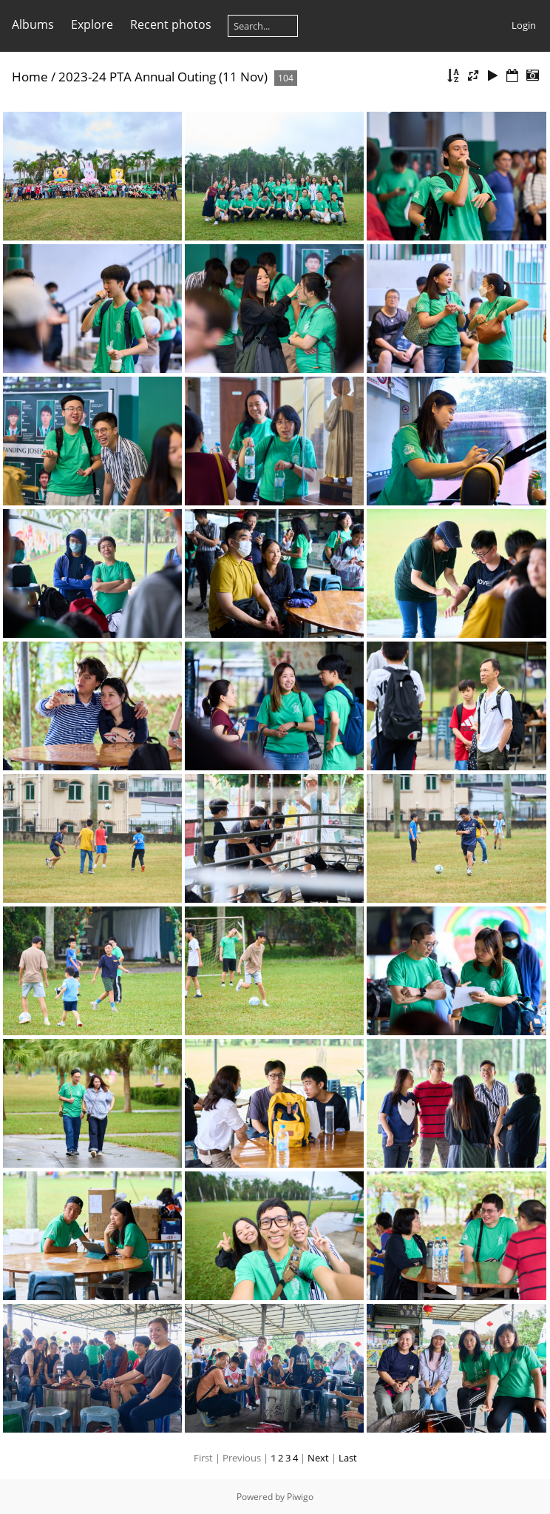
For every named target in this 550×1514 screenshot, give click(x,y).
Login (524, 25)
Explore (92, 24)
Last (348, 1457)
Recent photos (170, 24)
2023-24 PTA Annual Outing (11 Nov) (163, 76)
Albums (33, 24)
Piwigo (300, 1496)
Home (30, 76)
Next (318, 1457)
